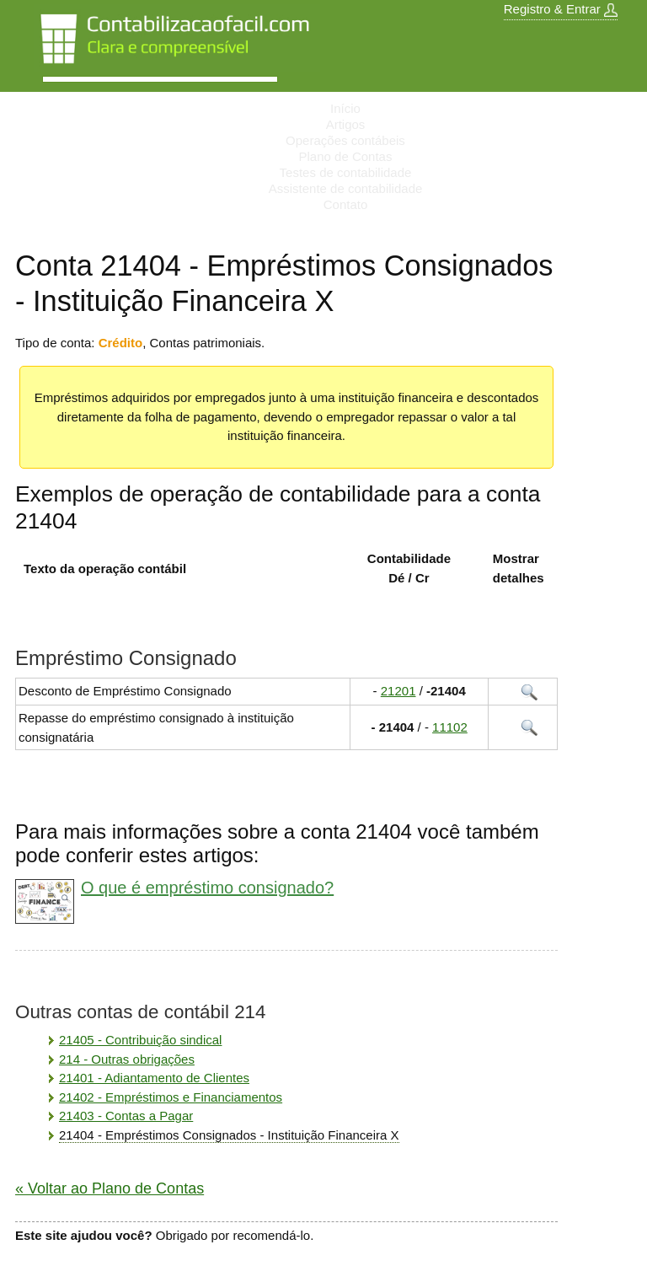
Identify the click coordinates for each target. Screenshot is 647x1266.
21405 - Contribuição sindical (140, 1040)
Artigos (346, 124)
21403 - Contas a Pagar (126, 1115)
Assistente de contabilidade (346, 188)
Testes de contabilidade (346, 172)
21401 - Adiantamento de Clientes (154, 1077)
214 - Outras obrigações (127, 1059)
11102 (450, 727)
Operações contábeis (345, 140)
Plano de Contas (346, 156)
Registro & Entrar (561, 9)
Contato (346, 204)
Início (345, 108)
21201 (398, 691)
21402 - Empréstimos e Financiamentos (170, 1097)
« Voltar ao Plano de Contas (109, 1188)
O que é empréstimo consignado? (207, 887)
